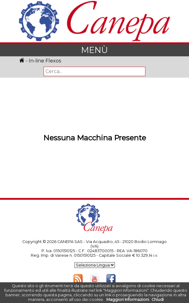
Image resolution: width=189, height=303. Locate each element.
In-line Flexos (45, 61)
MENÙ (94, 50)
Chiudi (158, 299)
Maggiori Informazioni (127, 299)
